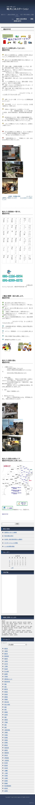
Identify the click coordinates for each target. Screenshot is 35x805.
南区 (5, 707)
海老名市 (6, 747)
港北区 (6, 694)
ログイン (31, 802)
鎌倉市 (6, 658)
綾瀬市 (6, 674)
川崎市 (6, 651)
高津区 (6, 737)
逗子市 (6, 664)
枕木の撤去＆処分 (8, 536)
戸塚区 (6, 722)
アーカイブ (4, 643)
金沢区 (6, 714)
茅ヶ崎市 (6, 671)
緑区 (5, 709)
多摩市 (6, 791)
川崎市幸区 (7, 730)
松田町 (6, 780)
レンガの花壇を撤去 (9, 546)
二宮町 (6, 773)
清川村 (6, 768)
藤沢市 (6, 653)
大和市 (6, 661)
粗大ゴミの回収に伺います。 (17, 9)
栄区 (5, 727)
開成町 (6, 783)
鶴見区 (6, 691)
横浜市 (6, 648)
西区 (5, 684)
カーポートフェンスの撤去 (11, 543)
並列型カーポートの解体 (10, 532)
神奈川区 (6, 702)
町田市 (6, 788)
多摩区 (6, 742)
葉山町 (6, 669)
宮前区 (6, 740)
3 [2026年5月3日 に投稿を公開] (9, 560)
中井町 (6, 775)
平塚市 (6, 676)
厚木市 (6, 755)
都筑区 (6, 697)
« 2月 (12, 567)
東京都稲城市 (7, 785)
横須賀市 (6, 656)
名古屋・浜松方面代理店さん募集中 (13, 539)
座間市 (6, 750)
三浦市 (6, 666)
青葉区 (6, 699)
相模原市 (6, 752)
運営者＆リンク (8, 679)
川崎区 (6, 732)
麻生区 (6, 745)
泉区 (5, 686)
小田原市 (6, 760)
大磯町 (6, 770)
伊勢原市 (6, 758)
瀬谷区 (6, 719)
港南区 (6, 712)
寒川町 (6, 763)
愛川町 (6, 765)
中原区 (6, 735)
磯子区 (6, 689)
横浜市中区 (7, 29)
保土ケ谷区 (7, 704)
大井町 (6, 778)
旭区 (5, 717)
